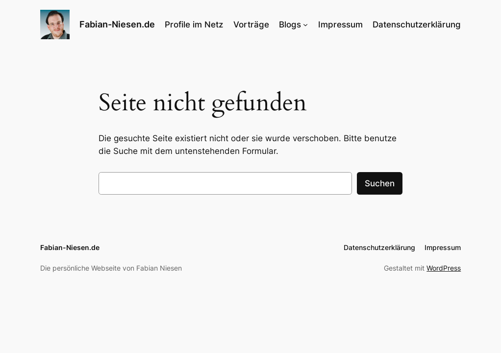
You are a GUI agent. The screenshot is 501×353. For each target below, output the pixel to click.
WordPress (443, 268)
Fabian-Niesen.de (117, 24)
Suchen (380, 183)
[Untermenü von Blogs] (305, 24)
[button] (21, 331)
